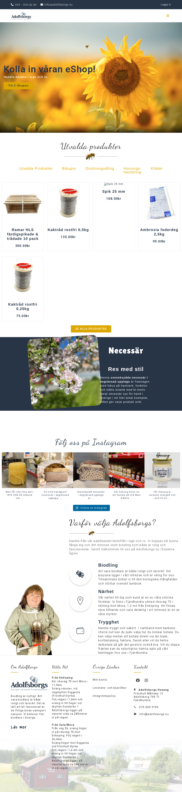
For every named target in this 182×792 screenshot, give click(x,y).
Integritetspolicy (104, 695)
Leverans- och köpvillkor (110, 687)
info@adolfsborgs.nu (154, 714)
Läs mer (19, 727)
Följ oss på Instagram (91, 442)
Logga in (166, 4)
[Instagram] (146, 680)
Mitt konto (100, 679)
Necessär (126, 350)
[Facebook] (138, 680)
